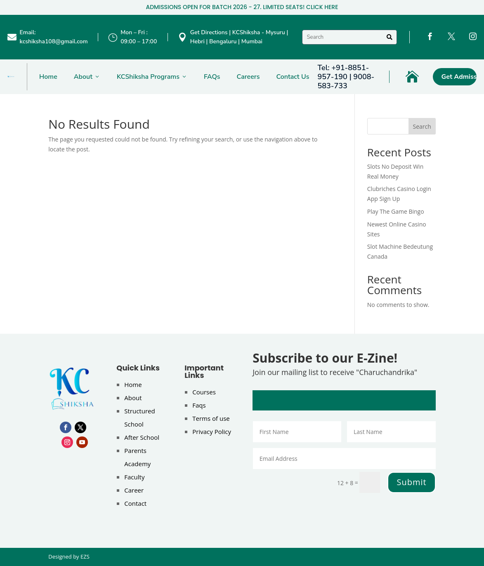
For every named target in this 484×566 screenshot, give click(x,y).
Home (48, 76)
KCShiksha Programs (152, 76)
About (87, 76)
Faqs (198, 405)
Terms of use (210, 418)
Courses (204, 392)
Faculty (134, 477)
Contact (135, 503)
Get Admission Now (459, 76)
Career (134, 490)
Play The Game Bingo (395, 211)
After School (141, 437)
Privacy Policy (211, 431)
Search (422, 126)
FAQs (212, 76)
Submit (411, 482)
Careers (248, 76)
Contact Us (292, 76)
